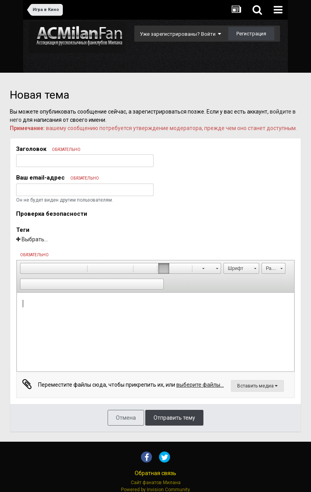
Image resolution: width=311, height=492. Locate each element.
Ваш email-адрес (57, 177)
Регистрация (251, 34)
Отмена (126, 418)
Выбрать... (32, 239)
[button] (25, 268)
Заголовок (48, 148)
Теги (22, 229)
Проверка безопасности (51, 213)
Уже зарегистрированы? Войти (180, 34)
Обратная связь (155, 473)
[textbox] (155, 332)
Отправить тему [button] (174, 418)
